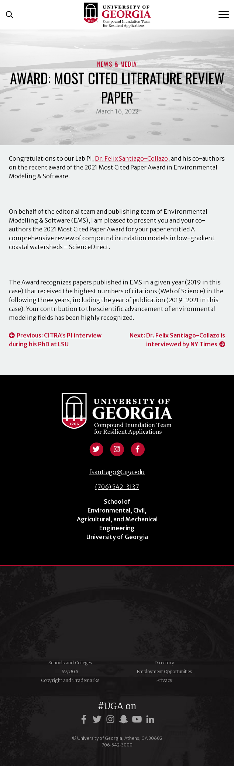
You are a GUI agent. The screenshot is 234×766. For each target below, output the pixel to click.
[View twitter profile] (96, 448)
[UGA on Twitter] (98, 719)
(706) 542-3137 (117, 486)
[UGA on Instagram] (111, 719)
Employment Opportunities (164, 671)
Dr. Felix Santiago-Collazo (131, 158)
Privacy (164, 680)
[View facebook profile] (138, 448)
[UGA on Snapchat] (124, 719)
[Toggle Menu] (224, 14)
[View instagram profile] (117, 448)
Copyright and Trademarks (70, 680)
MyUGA (70, 671)
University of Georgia (117, 615)
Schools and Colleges (70, 662)
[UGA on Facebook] (85, 719)
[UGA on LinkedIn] (150, 719)
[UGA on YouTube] (138, 719)
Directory (164, 662)
